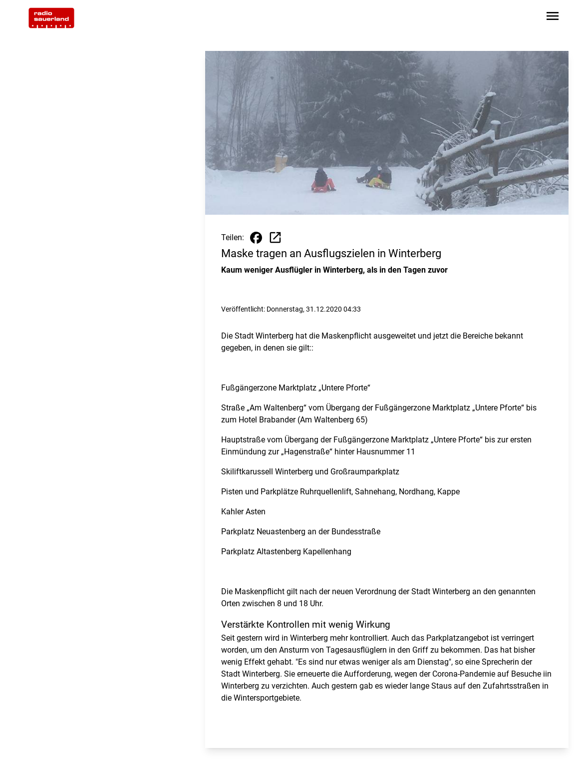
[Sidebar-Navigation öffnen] (553, 17)
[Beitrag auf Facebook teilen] (256, 238)
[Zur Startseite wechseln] (51, 18)
